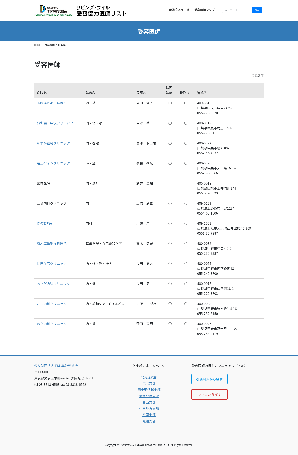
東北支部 (149, 383)
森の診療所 (45, 223)
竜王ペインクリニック (53, 163)
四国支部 (149, 414)
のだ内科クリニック (52, 323)
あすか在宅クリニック (53, 142)
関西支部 (149, 402)
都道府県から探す (209, 379)
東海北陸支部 (149, 395)
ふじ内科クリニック (52, 303)
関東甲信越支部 (149, 389)
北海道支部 (149, 377)
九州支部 (149, 421)
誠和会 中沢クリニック (55, 122)
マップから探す (211, 394)
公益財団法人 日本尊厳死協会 (56, 365)
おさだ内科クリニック (53, 283)
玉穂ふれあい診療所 (52, 102)
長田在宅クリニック (52, 263)
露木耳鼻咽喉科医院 (52, 243)
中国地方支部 (149, 408)
